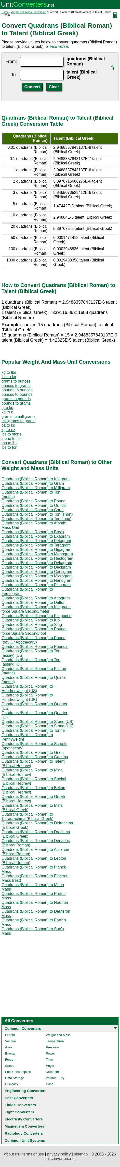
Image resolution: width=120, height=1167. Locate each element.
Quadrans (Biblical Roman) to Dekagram (36, 563)
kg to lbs (8, 372)
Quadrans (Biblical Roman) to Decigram (36, 567)
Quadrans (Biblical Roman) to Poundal (34, 647)
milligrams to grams (18, 421)
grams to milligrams (18, 416)
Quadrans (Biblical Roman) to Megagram (37, 554)
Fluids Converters (20, 1105)
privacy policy (59, 1154)
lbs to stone (11, 434)
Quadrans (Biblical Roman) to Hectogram (37, 558)
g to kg (7, 408)
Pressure (52, 1047)
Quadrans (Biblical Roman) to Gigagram (36, 549)
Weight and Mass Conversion (28, 12)
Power (50, 1053)
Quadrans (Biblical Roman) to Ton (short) (37, 514)
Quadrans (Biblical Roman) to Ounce (33, 505)
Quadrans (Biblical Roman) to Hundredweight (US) (27, 688)
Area (8, 1047)
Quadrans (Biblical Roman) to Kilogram (35, 479)
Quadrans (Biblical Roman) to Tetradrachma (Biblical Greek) (27, 816)
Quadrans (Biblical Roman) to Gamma (34, 757)
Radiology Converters (24, 1133)
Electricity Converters (24, 1119)
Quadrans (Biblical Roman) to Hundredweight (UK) (27, 697)
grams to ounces (15, 381)
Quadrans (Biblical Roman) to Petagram (36, 541)
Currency (11, 1084)
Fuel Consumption (18, 1072)
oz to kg (8, 425)
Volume (10, 1041)
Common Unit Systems (25, 1140)
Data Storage (14, 1078)
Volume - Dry (55, 1078)
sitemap (81, 1154)
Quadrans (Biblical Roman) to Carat (32, 510)
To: (14, 74)
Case (49, 1084)
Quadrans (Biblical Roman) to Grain (32, 752)
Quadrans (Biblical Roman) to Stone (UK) (37, 726)
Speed (9, 1066)
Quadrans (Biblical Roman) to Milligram (35, 488)
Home (5, 12)
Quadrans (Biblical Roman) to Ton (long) (36, 519)
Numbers (52, 1072)
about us (11, 1154)
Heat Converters (19, 1098)
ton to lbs (9, 443)
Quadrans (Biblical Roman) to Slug (31, 624)
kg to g (7, 412)
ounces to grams (15, 386)
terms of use (33, 1154)
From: (11, 61)
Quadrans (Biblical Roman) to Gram (32, 483)
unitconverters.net (60, 1158)
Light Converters (19, 1112)
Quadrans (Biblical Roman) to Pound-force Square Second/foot (34, 631)
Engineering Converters (25, 1091)
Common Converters (23, 1028)
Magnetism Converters (24, 1126)
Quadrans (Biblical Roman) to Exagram (35, 536)
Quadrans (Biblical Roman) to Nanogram (36, 580)
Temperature (55, 1041)
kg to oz (8, 430)
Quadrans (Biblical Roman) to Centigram (36, 572)
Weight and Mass (58, 1035)
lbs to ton (9, 447)
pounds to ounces (16, 390)
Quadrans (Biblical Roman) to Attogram (35, 598)
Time (49, 1059)
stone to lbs (11, 438)
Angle (50, 1066)
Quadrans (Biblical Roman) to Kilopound (36, 616)
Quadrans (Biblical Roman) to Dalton (33, 602)
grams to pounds (16, 399)
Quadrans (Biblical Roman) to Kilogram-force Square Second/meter (36, 609)
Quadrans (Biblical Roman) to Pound (33, 501)
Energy (10, 1053)
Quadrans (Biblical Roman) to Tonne (33, 730)
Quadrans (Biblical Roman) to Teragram (36, 545)
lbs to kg (8, 377)
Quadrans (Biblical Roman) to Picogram (36, 585)
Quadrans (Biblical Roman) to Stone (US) (37, 722)
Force (9, 1059)
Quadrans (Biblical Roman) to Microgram (37, 576)
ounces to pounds (16, 394)
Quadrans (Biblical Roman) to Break (32, 532)
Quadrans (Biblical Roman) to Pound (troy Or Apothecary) (33, 640)
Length (10, 1035)
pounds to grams (16, 403)
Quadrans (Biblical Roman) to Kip (30, 620)
